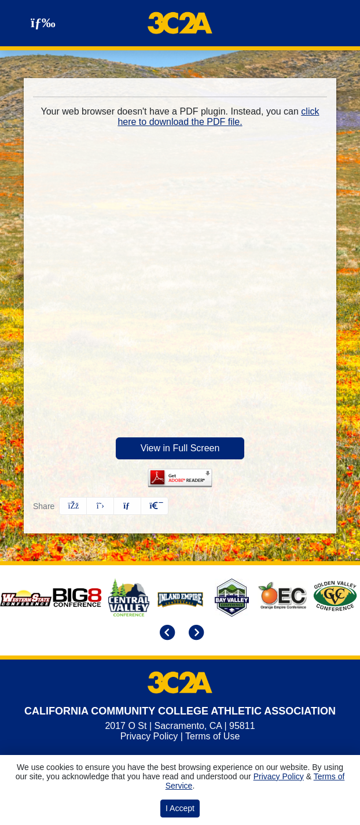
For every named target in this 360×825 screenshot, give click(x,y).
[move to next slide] (194, 633)
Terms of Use (212, 736)
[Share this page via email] (127, 506)
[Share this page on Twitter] (100, 506)
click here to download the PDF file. (218, 116)
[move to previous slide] (165, 633)
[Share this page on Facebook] (73, 506)
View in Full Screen (180, 448)
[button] (154, 506)
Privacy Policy (149, 736)
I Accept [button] (180, 808)
